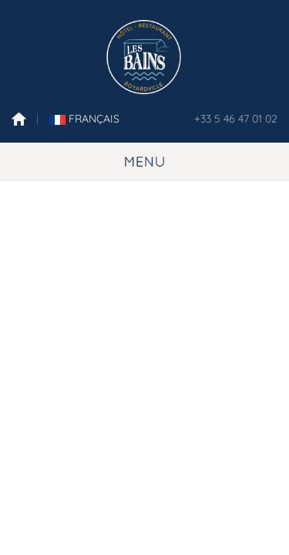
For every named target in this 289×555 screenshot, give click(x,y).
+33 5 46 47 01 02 (235, 119)
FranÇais (84, 119)
